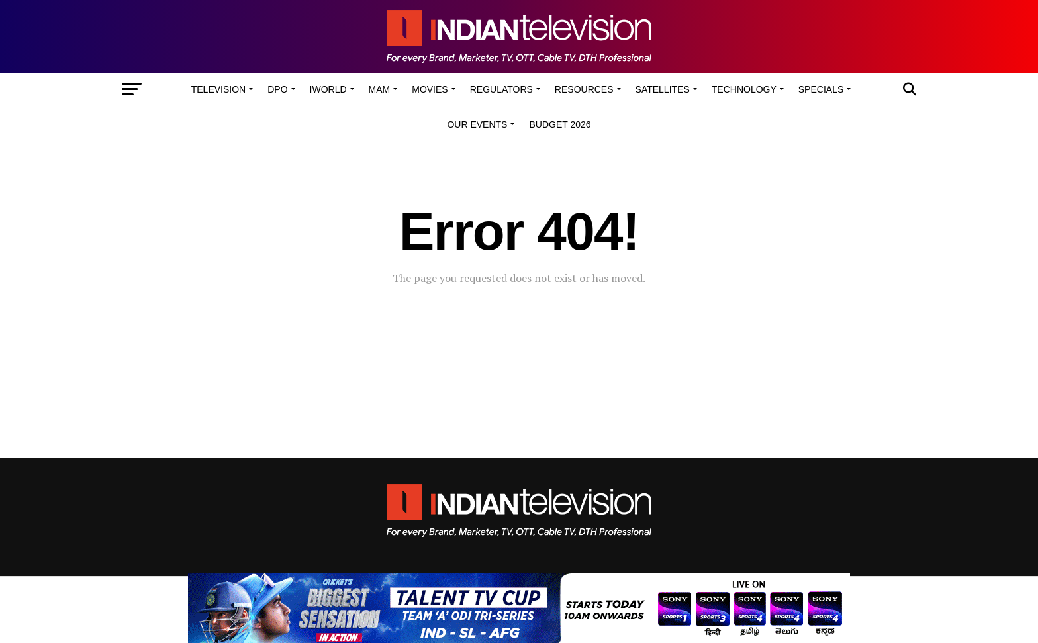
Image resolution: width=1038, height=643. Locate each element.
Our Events (477, 124)
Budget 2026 (559, 124)
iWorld (328, 89)
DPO (277, 89)
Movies (430, 89)
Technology (744, 89)
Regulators (501, 89)
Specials (820, 89)
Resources (584, 89)
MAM (380, 89)
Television (218, 89)
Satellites (663, 89)
